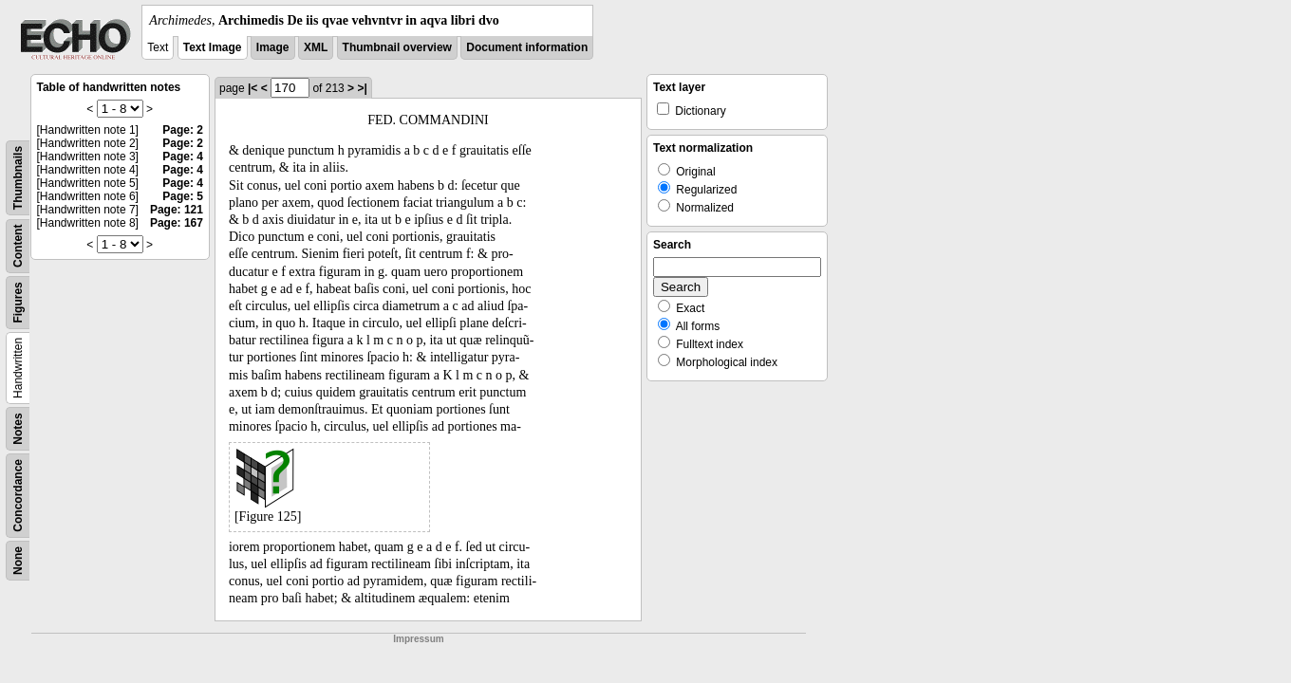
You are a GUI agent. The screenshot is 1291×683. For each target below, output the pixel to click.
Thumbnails (18, 178)
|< (252, 88)
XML (315, 47)
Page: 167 (176, 223)
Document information (527, 47)
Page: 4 (182, 156)
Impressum (418, 639)
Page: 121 (176, 209)
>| (361, 88)
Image (273, 47)
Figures (18, 302)
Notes (18, 428)
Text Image (212, 47)
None (18, 560)
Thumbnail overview (397, 47)
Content (18, 246)
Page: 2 (182, 130)
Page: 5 (182, 196)
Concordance (18, 495)
